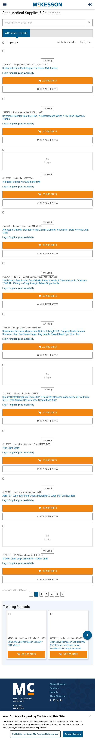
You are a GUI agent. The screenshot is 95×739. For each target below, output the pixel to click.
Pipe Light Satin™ (11, 447)
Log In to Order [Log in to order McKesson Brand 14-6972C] (68, 654)
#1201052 (6, 64)
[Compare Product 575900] (3, 99)
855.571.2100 (18, 701)
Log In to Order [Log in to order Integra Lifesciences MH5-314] (47, 346)
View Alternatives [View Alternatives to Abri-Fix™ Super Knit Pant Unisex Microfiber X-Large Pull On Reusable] (47, 516)
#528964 (6, 327)
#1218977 (6, 555)
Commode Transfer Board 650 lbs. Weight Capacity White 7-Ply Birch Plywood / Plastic (43, 117)
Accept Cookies (73, 734)
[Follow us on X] (57, 700)
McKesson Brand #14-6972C (73, 638)
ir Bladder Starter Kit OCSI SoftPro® (21, 181)
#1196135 (6, 444)
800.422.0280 (18, 708)
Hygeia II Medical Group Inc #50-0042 (30, 64)
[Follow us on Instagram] (54, 700)
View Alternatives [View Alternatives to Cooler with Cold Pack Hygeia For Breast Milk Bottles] (47, 89)
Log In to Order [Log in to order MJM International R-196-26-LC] (47, 571)
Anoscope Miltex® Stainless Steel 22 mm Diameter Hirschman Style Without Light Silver (45, 231)
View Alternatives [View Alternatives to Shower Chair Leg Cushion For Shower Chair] (47, 579)
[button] (67, 42)
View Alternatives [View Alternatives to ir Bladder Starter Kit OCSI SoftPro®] (47, 202)
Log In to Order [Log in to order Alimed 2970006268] (47, 194)
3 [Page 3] (46, 594)
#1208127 (6, 492)
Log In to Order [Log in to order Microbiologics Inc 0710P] (47, 412)
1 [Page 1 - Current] (37, 594)
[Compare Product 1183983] (3, 150)
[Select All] (3, 43)
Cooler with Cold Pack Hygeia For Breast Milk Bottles (30, 68)
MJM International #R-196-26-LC (28, 555)
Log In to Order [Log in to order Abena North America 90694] (47, 508)
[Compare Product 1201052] (3, 51)
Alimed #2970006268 (24, 178)
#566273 (6, 226)
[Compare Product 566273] (3, 212)
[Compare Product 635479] (3, 263)
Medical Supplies (58, 684)
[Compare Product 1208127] (3, 479)
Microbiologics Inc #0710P (26, 393)
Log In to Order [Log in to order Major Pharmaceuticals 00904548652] (47, 296)
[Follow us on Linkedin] (61, 700)
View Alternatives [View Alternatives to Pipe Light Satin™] (47, 469)
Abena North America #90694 (27, 492)
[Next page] (62, 594)
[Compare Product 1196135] (3, 431)
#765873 (54, 638)
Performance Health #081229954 (28, 112)
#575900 (6, 112)
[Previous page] (31, 594)
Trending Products (16, 607)
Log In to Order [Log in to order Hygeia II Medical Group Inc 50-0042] (47, 80)
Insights (54, 692)
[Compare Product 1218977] (3, 526)
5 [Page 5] (57, 594)
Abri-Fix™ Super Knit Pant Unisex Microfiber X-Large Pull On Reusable (38, 495)
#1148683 (6, 393)
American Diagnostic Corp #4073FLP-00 (32, 444)
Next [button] (87, 635)
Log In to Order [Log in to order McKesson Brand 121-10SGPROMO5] (26, 654)
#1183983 (6, 178)
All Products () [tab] (16, 33)
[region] (47, 725)
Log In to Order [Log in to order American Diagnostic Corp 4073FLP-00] (47, 460)
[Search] (89, 22)
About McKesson (58, 696)
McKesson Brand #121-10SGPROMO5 (36, 638)
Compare (47, 61)
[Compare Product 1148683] (3, 365)
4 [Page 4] (51, 594)
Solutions (54, 688)
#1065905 (12, 638)
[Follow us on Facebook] (50, 700)
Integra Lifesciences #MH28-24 (27, 226)
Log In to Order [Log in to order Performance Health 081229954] (47, 131)
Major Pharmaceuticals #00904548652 (40, 277)
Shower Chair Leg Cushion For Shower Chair (25, 558)
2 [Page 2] (41, 594)
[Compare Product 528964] (3, 314)
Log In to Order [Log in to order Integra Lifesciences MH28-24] (47, 245)
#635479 (6, 277)
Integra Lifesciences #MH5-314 (27, 327)
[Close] (89, 716)
